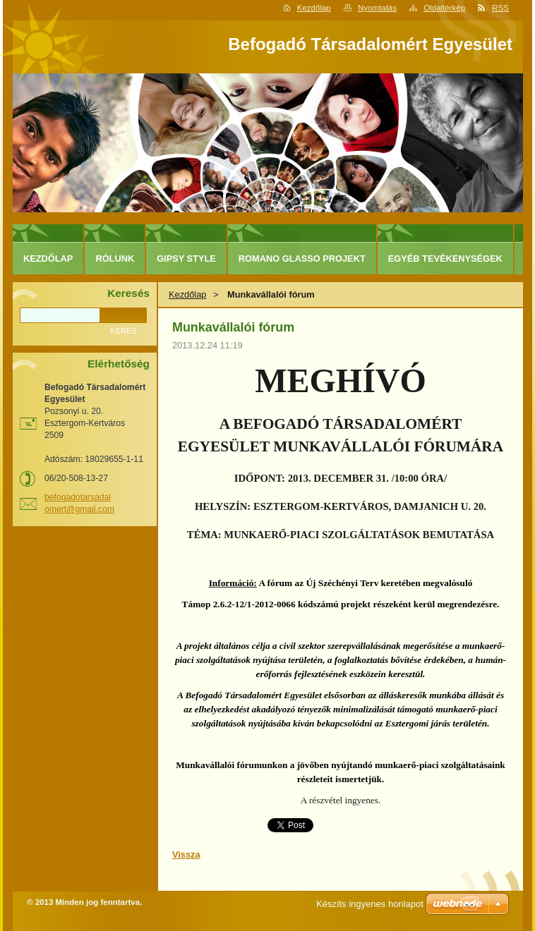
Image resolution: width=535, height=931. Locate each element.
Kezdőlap (314, 8)
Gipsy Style (186, 258)
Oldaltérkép (444, 8)
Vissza (186, 854)
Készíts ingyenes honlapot (369, 904)
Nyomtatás (377, 8)
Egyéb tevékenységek (445, 258)
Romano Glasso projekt (302, 258)
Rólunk (114, 258)
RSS (500, 8)
